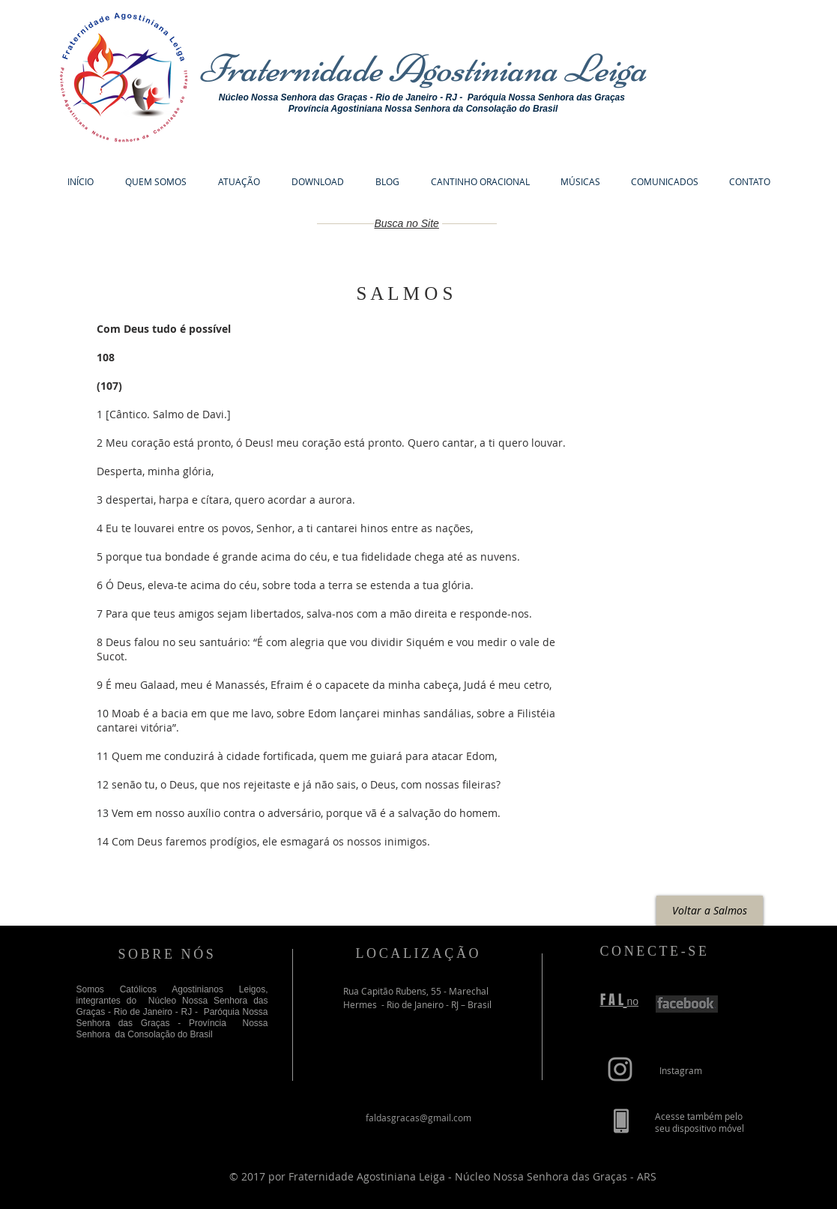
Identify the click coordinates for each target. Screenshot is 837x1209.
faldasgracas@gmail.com (418, 1118)
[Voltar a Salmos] (709, 911)
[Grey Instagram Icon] (620, 1069)
